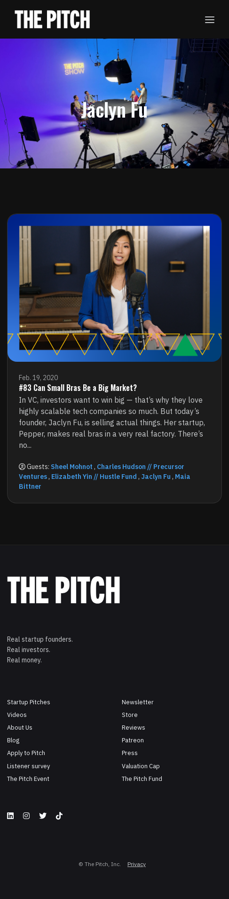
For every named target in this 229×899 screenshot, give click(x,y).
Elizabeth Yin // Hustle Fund (94, 476)
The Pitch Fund (142, 779)
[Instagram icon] (26, 816)
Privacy (136, 863)
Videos (17, 715)
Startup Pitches (28, 702)
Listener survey (28, 766)
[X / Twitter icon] (43, 816)
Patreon (133, 740)
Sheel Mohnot (72, 466)
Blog (13, 740)
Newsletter (138, 702)
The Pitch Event (28, 779)
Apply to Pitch (26, 753)
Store (130, 715)
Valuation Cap (141, 766)
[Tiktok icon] (59, 816)
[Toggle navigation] (209, 19)
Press (130, 753)
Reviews (133, 728)
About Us (19, 728)
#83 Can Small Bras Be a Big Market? (78, 387)
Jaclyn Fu (156, 476)
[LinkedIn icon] (10, 816)
